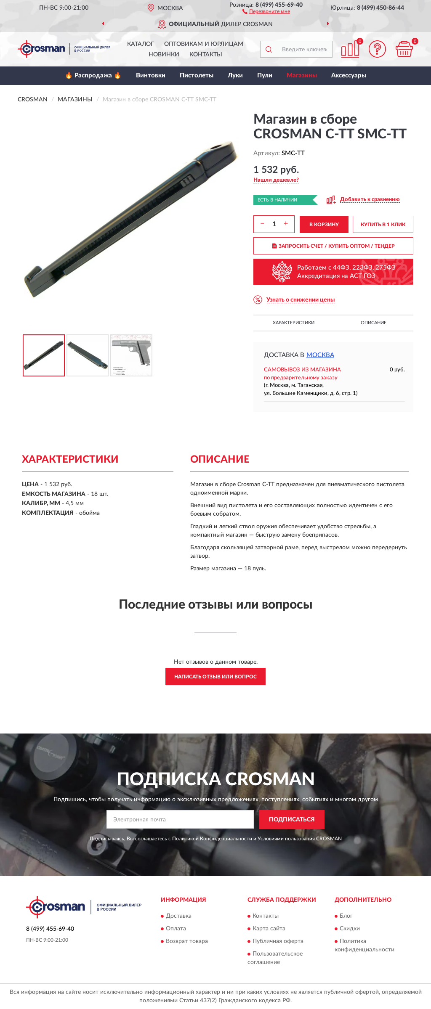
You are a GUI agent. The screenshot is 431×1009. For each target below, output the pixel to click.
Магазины (302, 75)
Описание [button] (373, 322)
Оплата (176, 929)
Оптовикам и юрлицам (203, 44)
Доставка (179, 916)
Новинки (164, 55)
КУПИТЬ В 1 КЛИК (383, 224)
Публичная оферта (278, 942)
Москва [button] (320, 355)
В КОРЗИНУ (324, 224)
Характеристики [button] (293, 322)
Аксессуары (348, 75)
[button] (266, 10)
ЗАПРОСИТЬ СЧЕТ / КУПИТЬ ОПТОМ (333, 246)
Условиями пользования (286, 838)
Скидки (350, 929)
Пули (264, 75)
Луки (235, 75)
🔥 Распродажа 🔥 (93, 75)
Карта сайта (269, 929)
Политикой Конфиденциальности (212, 838)
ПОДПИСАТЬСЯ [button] (292, 820)
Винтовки (150, 75)
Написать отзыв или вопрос (215, 676)
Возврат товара (187, 942)
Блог (346, 916)
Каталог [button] (140, 44)
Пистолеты (196, 75)
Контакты (205, 55)
